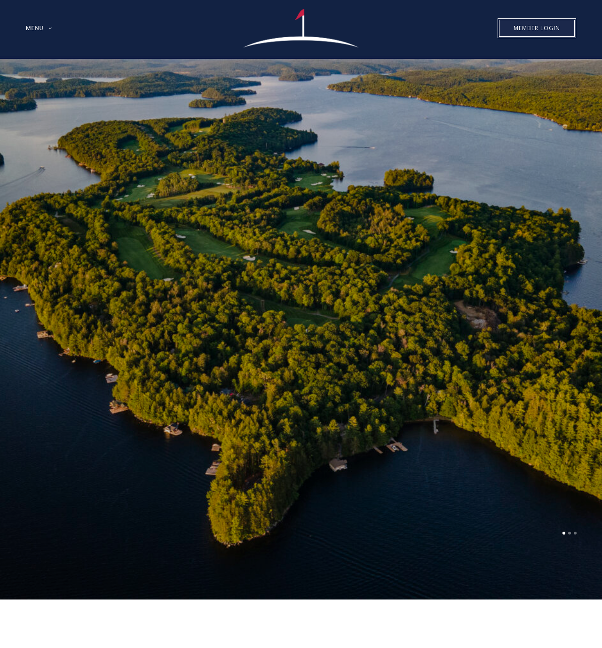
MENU (35, 28)
